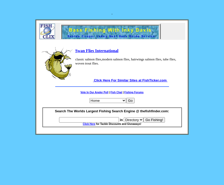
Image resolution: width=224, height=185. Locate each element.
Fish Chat (116, 92)
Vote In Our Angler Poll (94, 92)
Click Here (89, 124)
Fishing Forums (134, 92)
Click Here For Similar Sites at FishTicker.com (130, 80)
